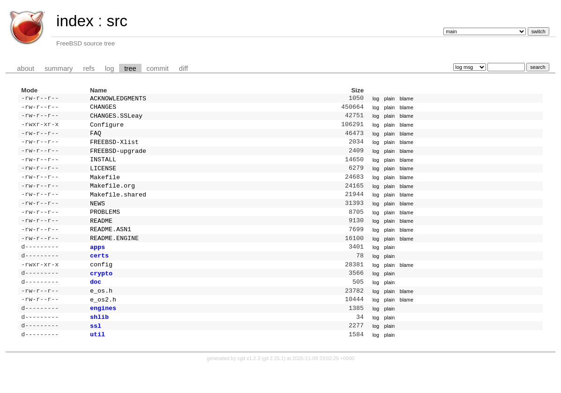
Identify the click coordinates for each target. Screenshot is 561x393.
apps (97, 263)
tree (130, 68)
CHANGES (103, 108)
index (75, 21)
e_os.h (101, 312)
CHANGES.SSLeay (116, 118)
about (25, 68)
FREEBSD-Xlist (114, 147)
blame (406, 99)
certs (99, 273)
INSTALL (103, 166)
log (109, 68)
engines (103, 331)
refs (88, 68)
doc (95, 302)
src (116, 21)
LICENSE (103, 176)
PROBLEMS (105, 224)
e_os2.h (103, 321)
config (101, 283)
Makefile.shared (118, 205)
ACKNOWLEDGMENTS (118, 99)
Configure (107, 128)
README (101, 234)
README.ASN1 (110, 244)
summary (59, 68)
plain (389, 99)
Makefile (105, 186)
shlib (99, 341)
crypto (101, 292)
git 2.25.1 (273, 384)
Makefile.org (112, 195)
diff (183, 68)
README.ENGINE (114, 253)
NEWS (97, 215)
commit (158, 68)
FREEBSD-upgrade (118, 157)
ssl (95, 351)
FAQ (95, 137)
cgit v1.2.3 (249, 384)
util (97, 360)
